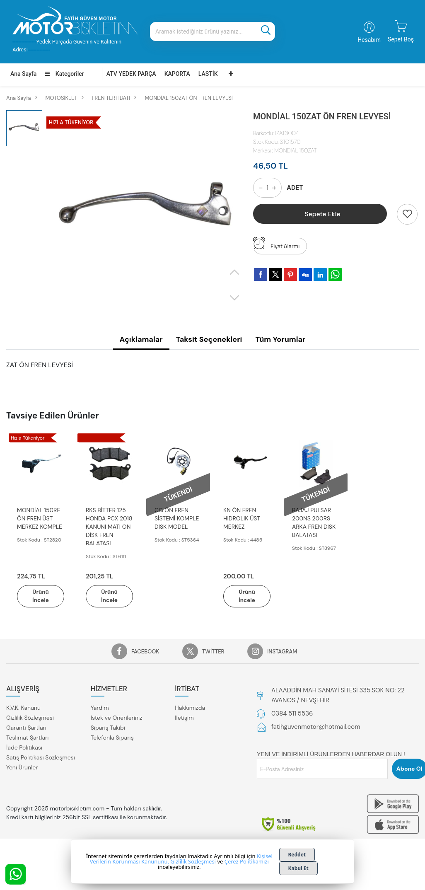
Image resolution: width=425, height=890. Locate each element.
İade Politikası (24, 748)
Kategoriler (64, 73)
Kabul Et (298, 868)
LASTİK (208, 73)
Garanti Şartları (26, 728)
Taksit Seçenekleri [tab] (209, 339)
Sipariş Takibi (108, 728)
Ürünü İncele (40, 596)
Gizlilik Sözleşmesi (30, 718)
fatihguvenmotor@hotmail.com (315, 727)
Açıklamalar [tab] (141, 339)
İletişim (184, 718)
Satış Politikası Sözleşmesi (40, 758)
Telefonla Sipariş (112, 738)
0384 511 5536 (292, 714)
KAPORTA (177, 73)
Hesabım (369, 39)
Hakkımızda (190, 708)
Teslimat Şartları (27, 738)
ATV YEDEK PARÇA (131, 73)
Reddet (297, 854)
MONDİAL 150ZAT (295, 150)
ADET (295, 188)
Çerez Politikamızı (247, 861)
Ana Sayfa (23, 73)
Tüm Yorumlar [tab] (280, 339)
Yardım (100, 708)
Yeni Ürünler (22, 768)
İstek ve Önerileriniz (116, 718)
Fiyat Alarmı (276, 244)
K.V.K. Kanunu (23, 708)
